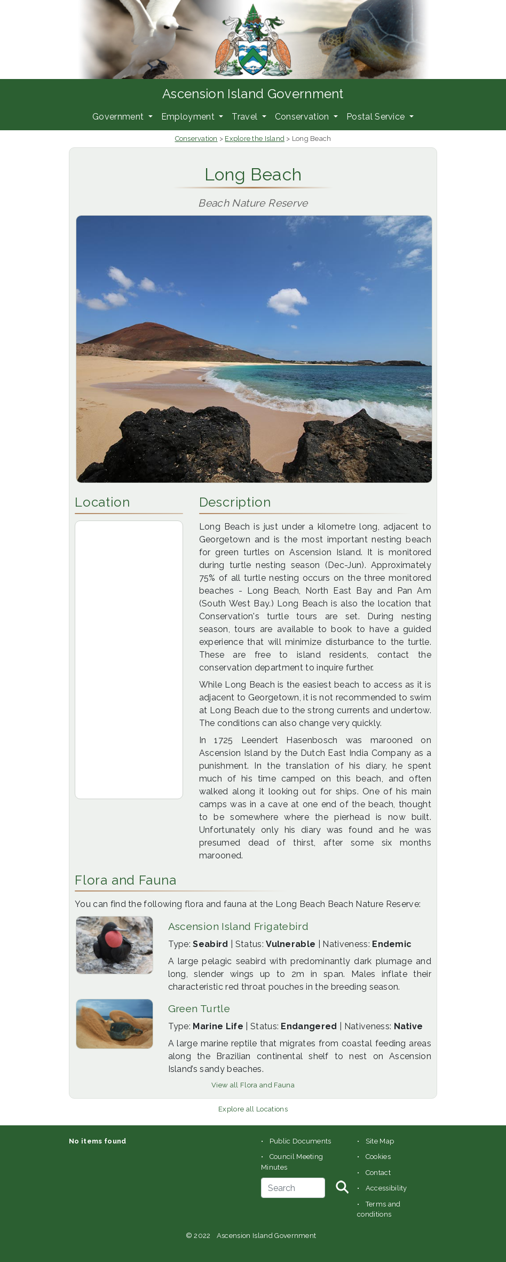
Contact (378, 1173)
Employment (189, 117)
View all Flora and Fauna (253, 1085)
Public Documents (300, 1141)
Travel (245, 117)
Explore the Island (254, 139)
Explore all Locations (253, 1109)
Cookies (378, 1157)
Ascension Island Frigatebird (238, 926)
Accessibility (386, 1188)
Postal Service (376, 117)
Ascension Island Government (253, 93)
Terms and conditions (379, 1209)
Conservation (303, 117)
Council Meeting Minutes (292, 1162)
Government (119, 117)
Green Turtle (199, 1008)
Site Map (380, 1141)
